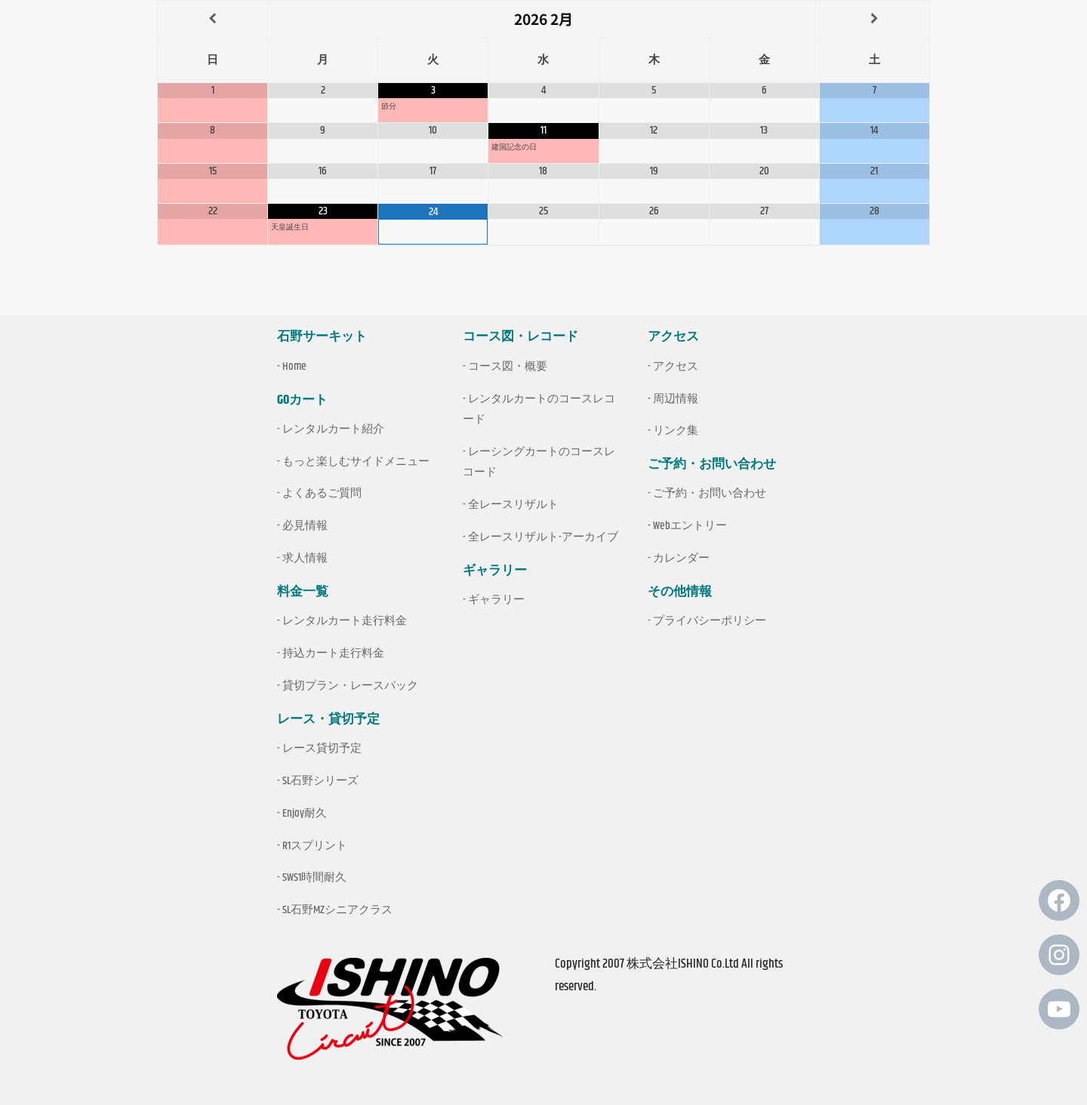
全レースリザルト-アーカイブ (543, 537)
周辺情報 (675, 399)
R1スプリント (314, 845)
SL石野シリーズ (320, 781)
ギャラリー (496, 599)
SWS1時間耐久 (314, 877)
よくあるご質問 (322, 493)
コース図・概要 (507, 366)
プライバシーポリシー (709, 620)
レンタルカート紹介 (333, 429)
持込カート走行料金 (333, 653)
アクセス (675, 366)
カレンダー (681, 558)
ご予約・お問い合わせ (709, 493)
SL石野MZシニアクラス (337, 910)
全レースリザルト (513, 504)
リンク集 (675, 430)
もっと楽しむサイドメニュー (356, 461)
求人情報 (305, 558)
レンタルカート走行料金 (344, 620)
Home (294, 366)
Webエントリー (690, 525)
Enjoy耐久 (304, 813)
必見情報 (305, 525)
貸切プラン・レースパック (350, 685)
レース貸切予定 (322, 748)
